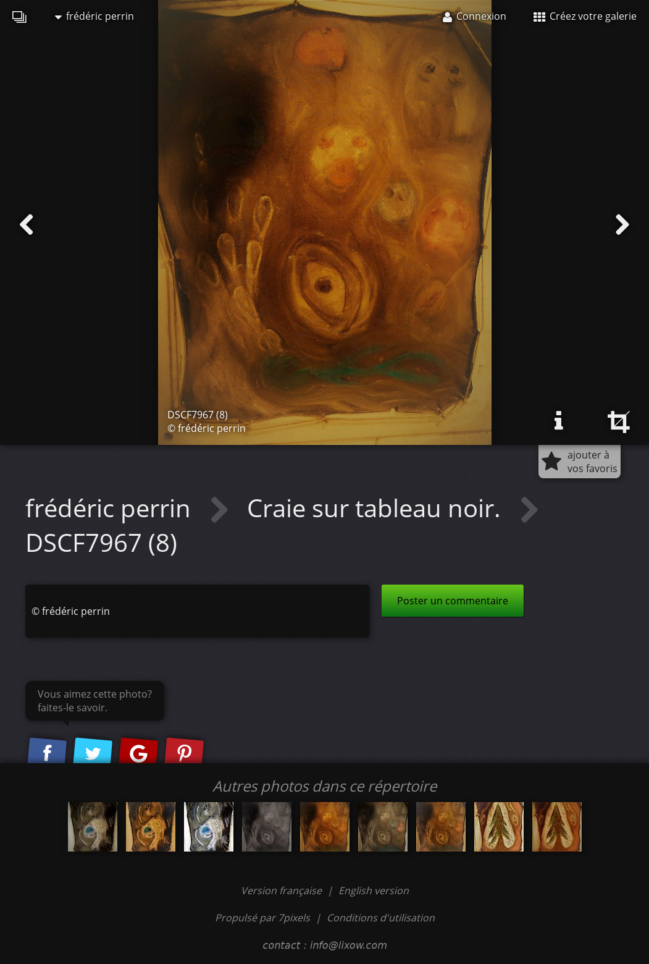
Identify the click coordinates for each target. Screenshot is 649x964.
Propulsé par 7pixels (262, 917)
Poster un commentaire (452, 600)
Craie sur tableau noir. (377, 508)
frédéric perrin (94, 16)
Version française (282, 890)
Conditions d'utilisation (381, 917)
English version (373, 890)
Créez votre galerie (585, 16)
